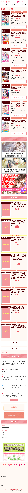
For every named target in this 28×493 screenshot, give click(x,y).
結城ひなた (18, 281)
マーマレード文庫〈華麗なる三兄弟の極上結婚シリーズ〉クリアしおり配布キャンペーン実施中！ (14, 387)
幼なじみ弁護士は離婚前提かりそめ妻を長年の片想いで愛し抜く (18, 291)
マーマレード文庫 (18, 11)
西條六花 (17, 209)
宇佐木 (16, 295)
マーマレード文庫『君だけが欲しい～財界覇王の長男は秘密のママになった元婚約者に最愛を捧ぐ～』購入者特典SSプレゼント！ (14, 395)
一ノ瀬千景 (17, 265)
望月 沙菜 (17, 244)
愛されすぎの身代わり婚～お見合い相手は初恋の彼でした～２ (18, 239)
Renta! (3, 434)
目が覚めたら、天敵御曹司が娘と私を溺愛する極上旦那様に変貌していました (18, 33)
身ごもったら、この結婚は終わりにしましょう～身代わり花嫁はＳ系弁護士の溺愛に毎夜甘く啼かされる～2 (18, 258)
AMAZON (4, 429)
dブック (4, 432)
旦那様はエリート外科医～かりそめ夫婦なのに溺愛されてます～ (18, 122)
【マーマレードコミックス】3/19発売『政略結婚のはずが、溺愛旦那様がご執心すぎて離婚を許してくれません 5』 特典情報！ (14, 363)
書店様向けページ (3, 481)
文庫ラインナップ (3, 470)
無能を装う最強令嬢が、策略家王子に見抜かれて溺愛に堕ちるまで (18, 309)
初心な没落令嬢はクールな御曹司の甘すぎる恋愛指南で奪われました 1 (18, 222)
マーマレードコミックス (14, 200)
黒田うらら (18, 263)
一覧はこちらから (14, 400)
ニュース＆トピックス (4, 474)
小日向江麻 (17, 18)
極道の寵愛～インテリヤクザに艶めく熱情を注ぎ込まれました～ (18, 72)
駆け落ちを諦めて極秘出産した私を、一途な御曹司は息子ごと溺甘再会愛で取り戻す (18, 15)
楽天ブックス (5, 427)
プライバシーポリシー (4, 483)
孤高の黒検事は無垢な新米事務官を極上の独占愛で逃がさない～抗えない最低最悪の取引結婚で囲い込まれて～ (18, 276)
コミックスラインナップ (4, 472)
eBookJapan (4, 436)
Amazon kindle (5, 437)
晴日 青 (17, 312)
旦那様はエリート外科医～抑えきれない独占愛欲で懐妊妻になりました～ (18, 52)
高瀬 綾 (17, 243)
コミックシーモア (6, 439)
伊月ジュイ (18, 331)
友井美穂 (17, 208)
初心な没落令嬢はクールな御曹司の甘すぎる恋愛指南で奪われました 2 (18, 204)
